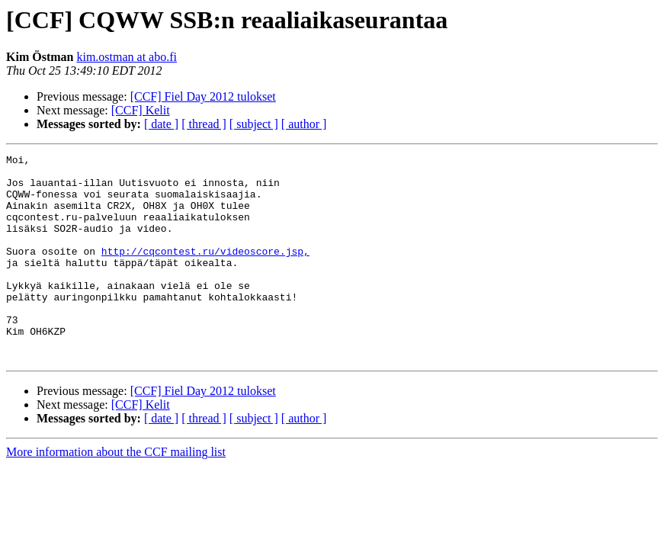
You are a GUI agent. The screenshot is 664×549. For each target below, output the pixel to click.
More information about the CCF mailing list (116, 492)
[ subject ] (253, 123)
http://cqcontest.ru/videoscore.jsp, (205, 271)
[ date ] (161, 123)
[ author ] (304, 123)
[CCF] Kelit (140, 110)
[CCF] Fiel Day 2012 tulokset (203, 96)
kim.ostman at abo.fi (126, 56)
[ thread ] (203, 123)
